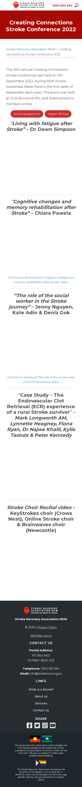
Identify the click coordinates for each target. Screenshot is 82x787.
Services (41, 703)
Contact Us (41, 710)
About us (41, 696)
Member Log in (41, 635)
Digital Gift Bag (58, 113)
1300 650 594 (62, 5)
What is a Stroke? (41, 689)
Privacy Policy (47, 627)
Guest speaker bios (27, 113)
